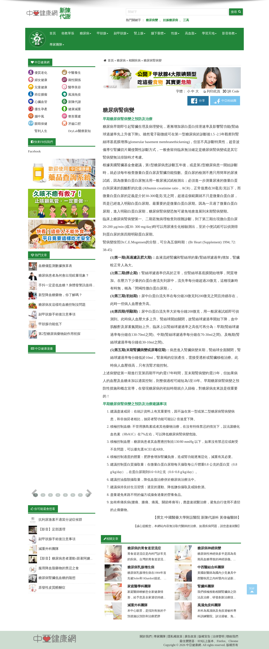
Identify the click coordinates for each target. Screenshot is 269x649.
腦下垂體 (158, 33)
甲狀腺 (102, 33)
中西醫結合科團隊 (210, 567)
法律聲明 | (219, 636)
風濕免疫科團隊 (209, 605)
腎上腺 (139, 33)
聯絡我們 (232, 636)
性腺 (175, 33)
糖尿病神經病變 (209, 548)
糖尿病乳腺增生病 (140, 567)
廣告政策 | (191, 636)
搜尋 (236, 11)
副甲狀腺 (121, 33)
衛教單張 (67, 33)
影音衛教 (229, 33)
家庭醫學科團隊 (139, 586)
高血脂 (190, 33)
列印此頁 (211, 91)
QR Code (231, 91)
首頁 (53, 33)
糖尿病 (85, 33)
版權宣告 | (205, 636)
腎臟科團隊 (205, 586)
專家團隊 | (160, 636)
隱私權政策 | (176, 636)
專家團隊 (57, 44)
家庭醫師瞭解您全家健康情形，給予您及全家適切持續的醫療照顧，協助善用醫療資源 (146, 597)
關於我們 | (146, 636)
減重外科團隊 (137, 605)
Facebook (34, 151)
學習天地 (209, 33)
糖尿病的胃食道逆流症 (144, 548)
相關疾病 (135, 60)
